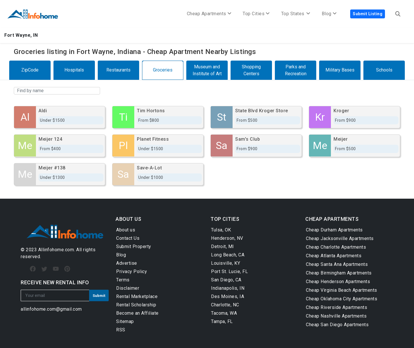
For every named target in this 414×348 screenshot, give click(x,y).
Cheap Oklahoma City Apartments (341, 298)
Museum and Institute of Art (207, 70)
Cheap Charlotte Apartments (336, 247)
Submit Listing (367, 13)
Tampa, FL (222, 321)
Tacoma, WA (224, 313)
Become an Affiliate (137, 313)
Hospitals (74, 70)
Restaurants (118, 70)
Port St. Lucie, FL (229, 271)
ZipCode (30, 70)
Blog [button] (329, 13)
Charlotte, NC (225, 305)
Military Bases (339, 70)
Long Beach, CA (227, 255)
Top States (295, 13)
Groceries (162, 70)
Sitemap (125, 321)
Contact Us (127, 238)
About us (125, 230)
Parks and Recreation (295, 70)
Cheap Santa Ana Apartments (337, 264)
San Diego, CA (226, 280)
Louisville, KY (225, 263)
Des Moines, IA (227, 296)
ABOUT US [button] (128, 219)
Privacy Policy (131, 271)
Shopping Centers (251, 70)
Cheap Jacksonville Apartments (340, 238)
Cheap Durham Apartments (334, 230)
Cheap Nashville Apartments (336, 316)
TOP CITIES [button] (224, 219)
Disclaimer (127, 288)
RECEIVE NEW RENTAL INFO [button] (55, 282)
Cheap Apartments (209, 13)
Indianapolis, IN (227, 288)
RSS (120, 329)
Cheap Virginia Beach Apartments (341, 290)
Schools (384, 70)
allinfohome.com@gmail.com (51, 309)
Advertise (126, 263)
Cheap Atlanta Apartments (333, 255)
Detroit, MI (222, 246)
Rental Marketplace (137, 296)
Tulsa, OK (221, 230)
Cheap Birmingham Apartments (339, 273)
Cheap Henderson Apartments (338, 281)
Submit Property (133, 246)
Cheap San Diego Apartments (337, 324)
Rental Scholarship (136, 305)
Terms (123, 280)
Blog (121, 255)
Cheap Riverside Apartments (336, 307)
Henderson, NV (227, 238)
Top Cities (256, 13)
